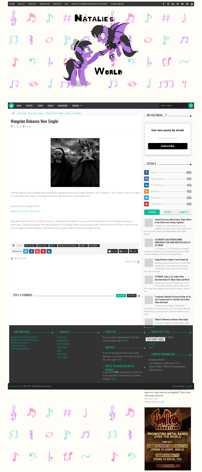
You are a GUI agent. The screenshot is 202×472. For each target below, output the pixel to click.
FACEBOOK (62, 337)
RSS (59, 347)
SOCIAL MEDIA (117, 4)
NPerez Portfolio (19, 339)
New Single (29, 246)
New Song (42, 246)
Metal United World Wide (24, 333)
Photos (29, 105)
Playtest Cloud (18, 342)
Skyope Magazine (20, 345)
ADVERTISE (45, 4)
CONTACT (32, 4)
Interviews (63, 105)
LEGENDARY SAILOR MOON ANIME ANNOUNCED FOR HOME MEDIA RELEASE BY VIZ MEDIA (172, 242)
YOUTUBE (62, 354)
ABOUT (21, 4)
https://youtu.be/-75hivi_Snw (25, 211)
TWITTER (61, 350)
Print (123, 251)
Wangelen (93, 246)
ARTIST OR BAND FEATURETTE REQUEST (89, 4)
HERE (125, 337)
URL (133, 251)
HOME (12, 4)
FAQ (66, 4)
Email (112, 251)
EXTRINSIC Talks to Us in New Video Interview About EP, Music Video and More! (172, 278)
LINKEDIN (61, 344)
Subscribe (168, 146)
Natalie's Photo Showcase (25, 336)
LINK (155, 398)
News (19, 105)
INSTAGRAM (63, 340)
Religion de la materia (67, 246)
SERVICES (57, 4)
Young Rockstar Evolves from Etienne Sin (171, 259)
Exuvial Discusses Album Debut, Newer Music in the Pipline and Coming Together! (173, 221)
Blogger (189, 383)
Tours (40, 105)
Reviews (75, 105)
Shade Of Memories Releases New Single (171, 319)
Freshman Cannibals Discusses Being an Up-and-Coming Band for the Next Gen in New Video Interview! (173, 299)
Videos (50, 105)
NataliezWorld (16, 383)
